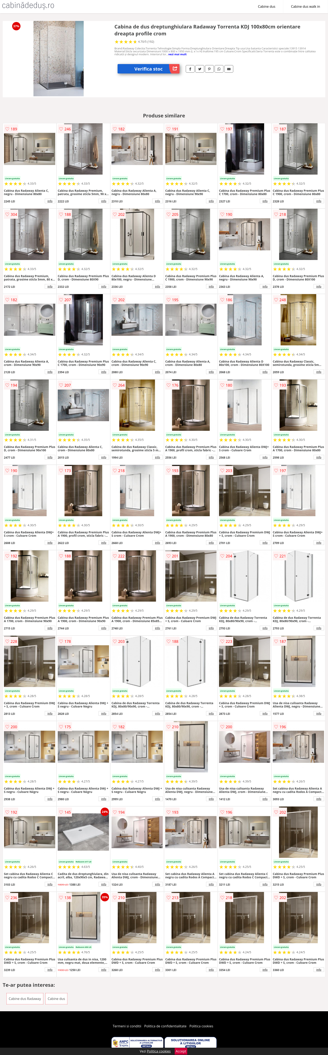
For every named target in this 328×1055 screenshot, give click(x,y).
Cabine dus (266, 6)
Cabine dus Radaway (25, 998)
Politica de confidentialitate (165, 1026)
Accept (181, 1051)
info (50, 201)
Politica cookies (201, 1026)
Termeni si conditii (127, 1026)
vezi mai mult (177, 54)
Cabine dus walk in (305, 6)
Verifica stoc (156, 68)
